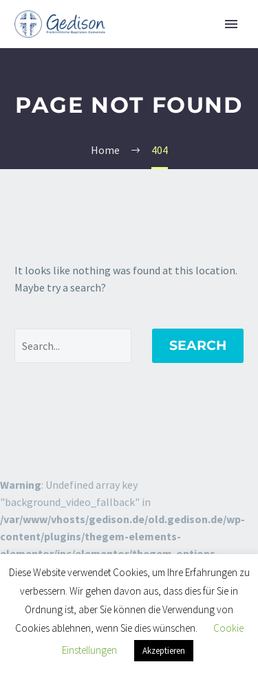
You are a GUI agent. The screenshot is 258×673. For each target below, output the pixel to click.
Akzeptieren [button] (163, 651)
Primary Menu (231, 24)
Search (197, 345)
